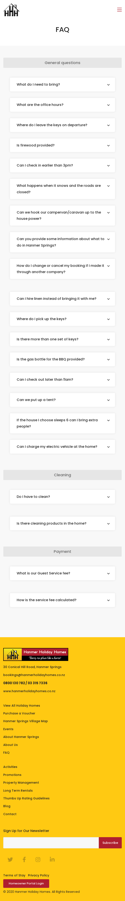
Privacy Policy (38, 875)
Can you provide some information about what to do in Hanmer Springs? (60, 242)
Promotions (12, 775)
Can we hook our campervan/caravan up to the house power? (59, 215)
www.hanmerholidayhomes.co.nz (29, 691)
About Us (10, 745)
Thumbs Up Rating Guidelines (26, 798)
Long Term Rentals (18, 790)
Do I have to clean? (33, 496)
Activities (10, 767)
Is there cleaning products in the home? (51, 523)
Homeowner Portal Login (26, 883)
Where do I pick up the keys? (42, 318)
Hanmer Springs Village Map (25, 721)
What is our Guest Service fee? (43, 573)
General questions (62, 62)
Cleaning (62, 475)
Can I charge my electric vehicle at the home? (57, 446)
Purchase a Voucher (19, 713)
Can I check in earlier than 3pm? (45, 165)
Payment (62, 551)
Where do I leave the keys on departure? (52, 125)
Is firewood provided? (36, 145)
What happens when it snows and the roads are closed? (59, 189)
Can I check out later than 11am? (45, 379)
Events (8, 729)
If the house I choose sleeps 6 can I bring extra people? (57, 423)
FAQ (6, 752)
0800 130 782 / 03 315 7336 (25, 683)
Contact (9, 814)
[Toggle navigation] (119, 9)
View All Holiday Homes (21, 705)
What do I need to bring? (38, 84)
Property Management (21, 782)
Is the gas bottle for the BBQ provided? (51, 359)
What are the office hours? (40, 104)
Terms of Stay (14, 875)
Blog (6, 806)
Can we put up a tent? (36, 399)
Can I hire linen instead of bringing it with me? (56, 298)
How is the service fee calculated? (46, 600)
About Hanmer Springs (21, 737)
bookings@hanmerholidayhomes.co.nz (34, 675)
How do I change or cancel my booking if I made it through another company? (60, 269)
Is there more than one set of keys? (47, 339)
